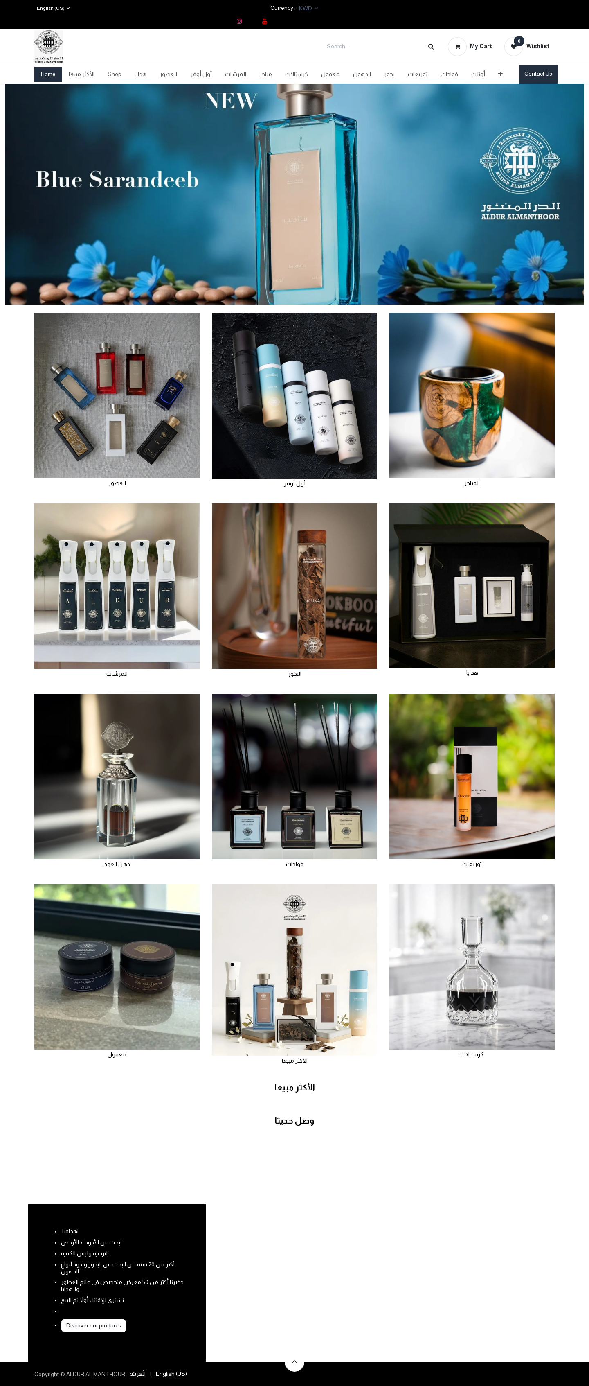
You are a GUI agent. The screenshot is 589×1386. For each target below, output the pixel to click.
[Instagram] (239, 21)
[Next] (555, 194)
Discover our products (93, 1325)
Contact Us (538, 73)
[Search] (431, 46)
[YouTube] (264, 21)
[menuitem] (48, 74)
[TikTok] (252, 21)
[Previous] (34, 194)
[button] (294, 1362)
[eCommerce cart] (470, 46)
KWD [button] (306, 8)
